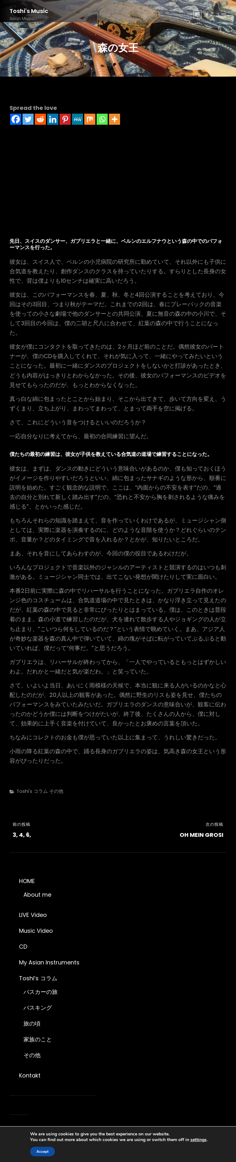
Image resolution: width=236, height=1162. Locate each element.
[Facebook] (15, 119)
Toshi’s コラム (38, 978)
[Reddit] (40, 119)
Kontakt (30, 1075)
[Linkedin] (52, 119)
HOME (27, 881)
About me (37, 895)
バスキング (37, 1008)
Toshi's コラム (32, 791)
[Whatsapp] (102, 119)
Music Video (36, 931)
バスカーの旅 (40, 992)
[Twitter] (28, 119)
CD (23, 946)
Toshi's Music (29, 11)
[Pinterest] (65, 119)
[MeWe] (77, 119)
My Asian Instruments (49, 962)
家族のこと (37, 1039)
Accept (42, 1151)
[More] (114, 119)
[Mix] (89, 119)
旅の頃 (32, 1023)
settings (198, 1140)
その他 (56, 791)
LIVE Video (33, 915)
